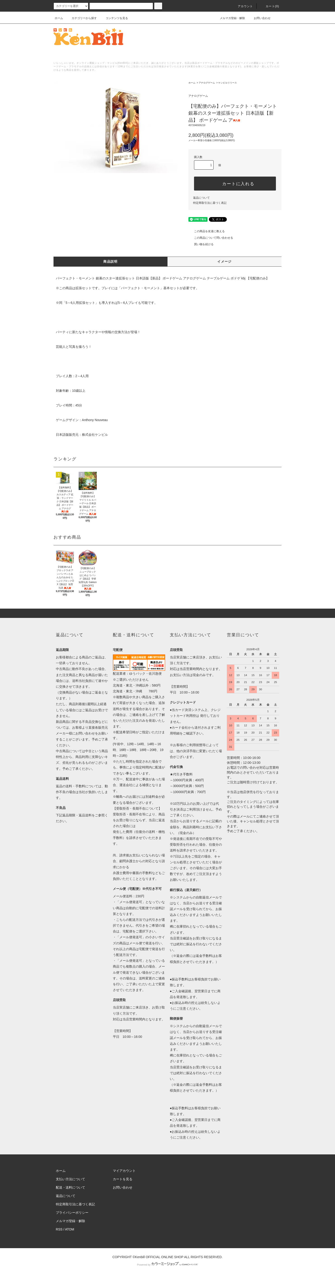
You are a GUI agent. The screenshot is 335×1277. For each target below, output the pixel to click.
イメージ (224, 261)
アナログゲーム (207, 82)
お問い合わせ (259, 18)
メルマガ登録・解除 (229, 18)
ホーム (59, 18)
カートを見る (122, 1179)
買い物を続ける (201, 244)
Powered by (167, 1264)
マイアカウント (124, 1171)
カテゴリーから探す (81, 18)
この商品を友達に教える (206, 231)
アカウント (242, 6)
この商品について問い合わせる (210, 237)
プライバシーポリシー (72, 1212)
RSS (59, 1229)
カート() (269, 6)
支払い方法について (70, 1179)
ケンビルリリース (227, 82)
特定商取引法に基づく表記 (210, 202)
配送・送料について (70, 1187)
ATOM (69, 1229)
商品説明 (110, 261)
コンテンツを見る (114, 18)
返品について (201, 197)
